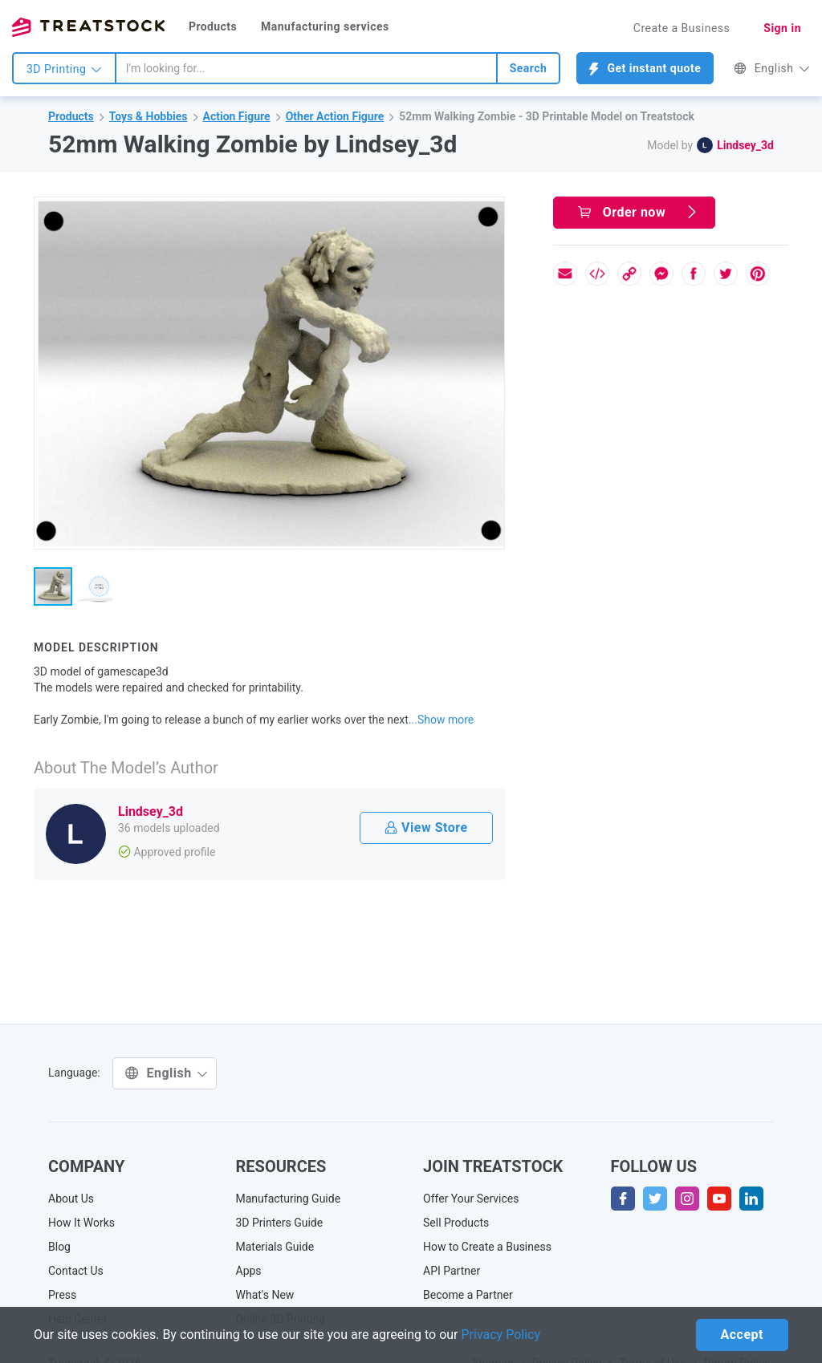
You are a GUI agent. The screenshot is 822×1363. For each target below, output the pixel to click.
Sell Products (456, 1222)
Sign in (782, 28)
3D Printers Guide (280, 1222)
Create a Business (681, 28)
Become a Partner (468, 1294)
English (772, 68)
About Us (71, 1198)
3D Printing (64, 69)
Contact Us (76, 1270)
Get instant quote (645, 68)
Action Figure (237, 116)
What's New (265, 1294)
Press (62, 1294)
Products (213, 26)
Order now (638, 212)
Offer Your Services (471, 1198)
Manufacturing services (325, 26)
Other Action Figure (335, 116)
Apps (249, 1270)
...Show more (441, 719)
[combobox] (306, 68)
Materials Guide (275, 1246)
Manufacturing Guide (288, 1198)
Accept (742, 1334)
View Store (426, 827)
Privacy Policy (501, 1334)
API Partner (451, 1270)
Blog (59, 1246)
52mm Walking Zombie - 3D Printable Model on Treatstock (546, 116)
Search (528, 68)
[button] (490, 212)
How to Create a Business (487, 1246)
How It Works (81, 1222)
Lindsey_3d (745, 145)
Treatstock (88, 27)
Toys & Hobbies (148, 116)
